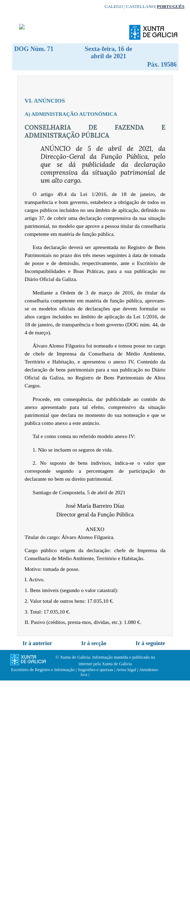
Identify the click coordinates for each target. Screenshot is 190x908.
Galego (114, 6)
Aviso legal (126, 669)
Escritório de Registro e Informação (43, 669)
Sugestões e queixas (95, 669)
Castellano (140, 6)
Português (170, 6)
